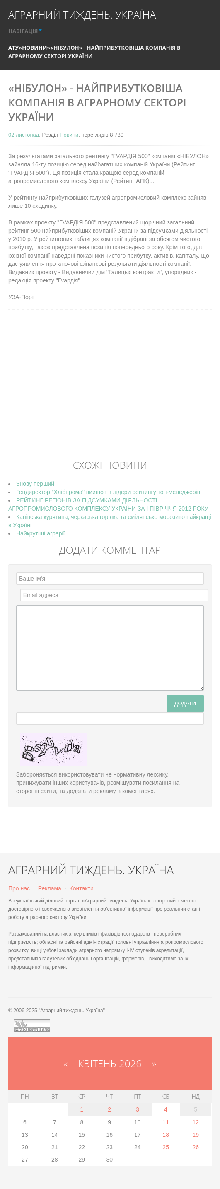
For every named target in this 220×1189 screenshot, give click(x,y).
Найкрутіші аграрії (40, 533)
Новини (34, 47)
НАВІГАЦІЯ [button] (25, 31)
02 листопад (23, 135)
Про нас (19, 888)
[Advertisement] (114, 393)
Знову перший (35, 483)
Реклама (49, 888)
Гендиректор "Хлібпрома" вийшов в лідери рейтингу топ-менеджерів (108, 492)
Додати (185, 703)
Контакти (82, 888)
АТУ (13, 47)
